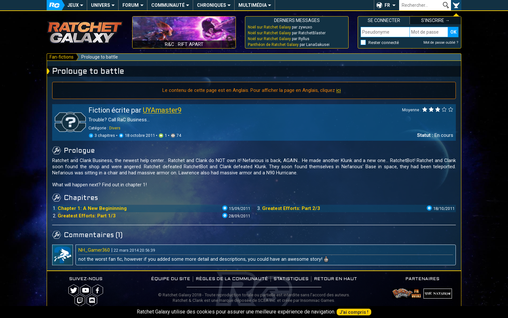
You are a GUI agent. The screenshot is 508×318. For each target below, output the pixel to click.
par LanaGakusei (288, 44)
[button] (386, 5)
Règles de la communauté (232, 279)
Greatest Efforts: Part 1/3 (87, 216)
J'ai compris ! (354, 312)
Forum (130, 5)
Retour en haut (335, 279)
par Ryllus (278, 39)
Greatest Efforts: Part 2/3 (291, 208)
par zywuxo (280, 27)
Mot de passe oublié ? (440, 42)
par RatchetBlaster (287, 33)
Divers (115, 128)
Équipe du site (170, 279)
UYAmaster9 (162, 110)
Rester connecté (383, 42)
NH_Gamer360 (94, 250)
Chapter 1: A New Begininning (92, 208)
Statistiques (290, 279)
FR (387, 5)
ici (338, 90)
